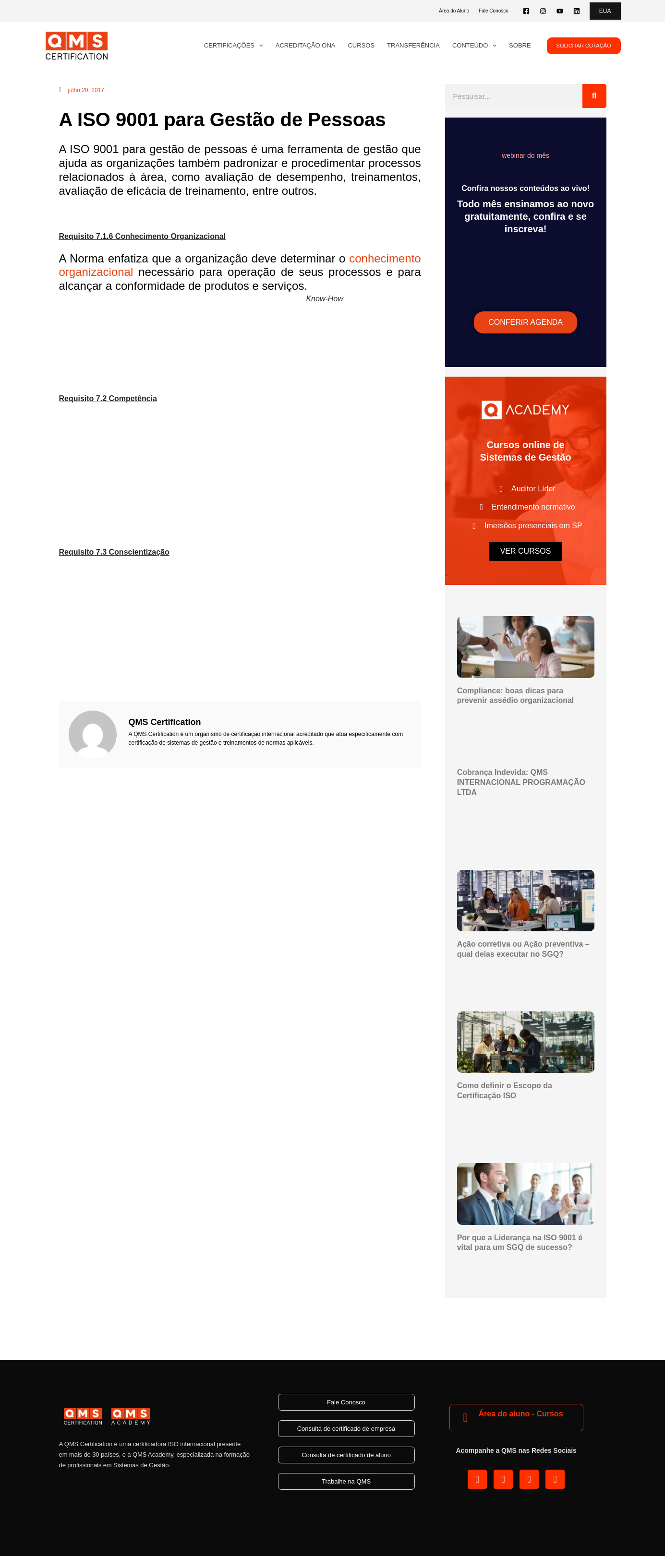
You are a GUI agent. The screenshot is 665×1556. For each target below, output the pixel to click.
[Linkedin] (576, 11)
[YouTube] (559, 11)
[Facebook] (526, 11)
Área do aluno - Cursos (521, 1414)
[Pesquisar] (594, 96)
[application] (258, 46)
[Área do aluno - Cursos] (465, 1418)
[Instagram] (543, 11)
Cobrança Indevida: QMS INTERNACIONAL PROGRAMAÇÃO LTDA (521, 782)
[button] (605, 11)
